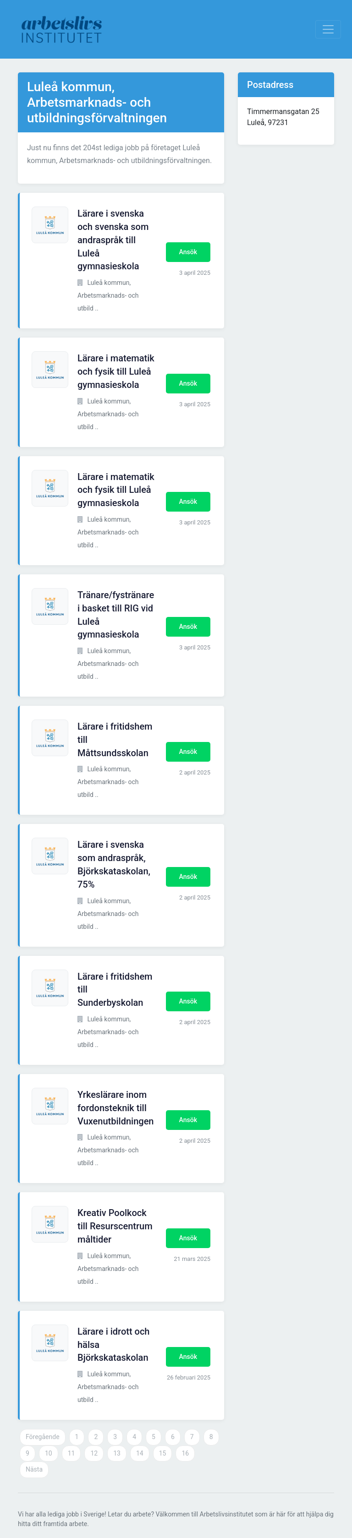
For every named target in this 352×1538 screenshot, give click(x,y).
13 (117, 1453)
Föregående (43, 1436)
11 (71, 1453)
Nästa (34, 1469)
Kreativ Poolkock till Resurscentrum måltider (115, 1226)
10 (48, 1453)
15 (162, 1453)
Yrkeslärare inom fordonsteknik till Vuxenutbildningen (115, 1108)
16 (185, 1453)
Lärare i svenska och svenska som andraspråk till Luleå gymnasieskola (112, 240)
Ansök (188, 252)
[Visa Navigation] (328, 29)
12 (94, 1453)
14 (139, 1453)
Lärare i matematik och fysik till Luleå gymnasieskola (115, 371)
